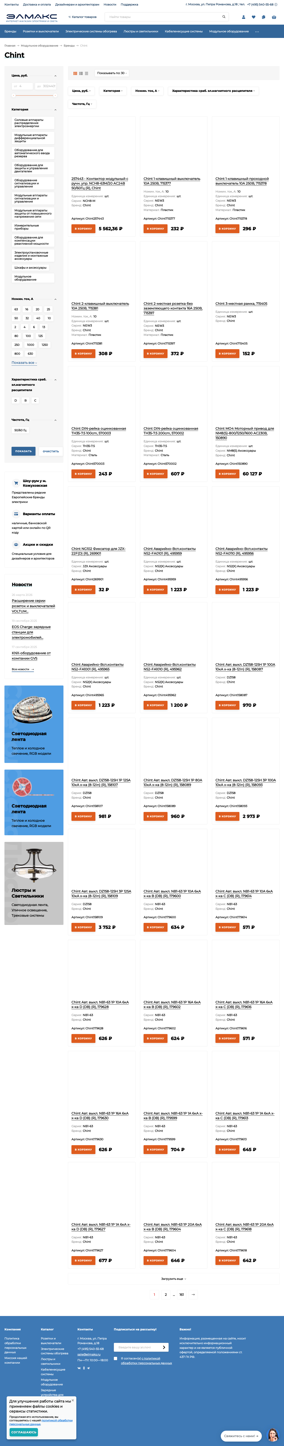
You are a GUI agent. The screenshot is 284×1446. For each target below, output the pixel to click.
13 (43, 327)
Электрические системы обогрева (54, 1351)
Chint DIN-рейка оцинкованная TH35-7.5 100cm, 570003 (98, 430)
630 (30, 353)
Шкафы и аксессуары (30, 267)
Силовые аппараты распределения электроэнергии (28, 123)
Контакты (11, 4)
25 (48, 309)
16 (26, 309)
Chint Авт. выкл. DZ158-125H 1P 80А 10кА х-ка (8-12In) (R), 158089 (173, 782)
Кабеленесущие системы (53, 1372)
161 (181, 1294)
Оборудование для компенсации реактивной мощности (31, 240)
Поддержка (129, 4)
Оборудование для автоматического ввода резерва (32, 153)
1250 (45, 345)
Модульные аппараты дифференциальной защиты (30, 138)
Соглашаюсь (23, 1432)
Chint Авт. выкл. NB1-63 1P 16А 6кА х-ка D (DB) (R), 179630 (99, 1115)
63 (16, 309)
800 (17, 353)
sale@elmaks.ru (89, 1354)
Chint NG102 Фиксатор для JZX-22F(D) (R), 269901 (98, 551)
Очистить (51, 451)
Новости (110, 4)
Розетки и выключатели (51, 1341)
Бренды (69, 45)
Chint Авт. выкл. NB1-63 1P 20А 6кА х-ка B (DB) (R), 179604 (173, 1226)
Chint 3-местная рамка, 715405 (241, 303)
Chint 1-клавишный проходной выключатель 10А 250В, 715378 (242, 181)
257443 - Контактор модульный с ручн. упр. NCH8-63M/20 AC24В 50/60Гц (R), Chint (99, 183)
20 (37, 309)
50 (16, 318)
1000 (30, 345)
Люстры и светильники (50, 1361)
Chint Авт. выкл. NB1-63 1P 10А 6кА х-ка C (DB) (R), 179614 (244, 893)
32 (27, 318)
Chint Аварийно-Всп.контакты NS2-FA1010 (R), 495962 (170, 666)
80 (16, 336)
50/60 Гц (20, 430)
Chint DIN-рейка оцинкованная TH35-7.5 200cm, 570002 (171, 430)
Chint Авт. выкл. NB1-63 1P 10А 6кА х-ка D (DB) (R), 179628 (100, 1004)
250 (17, 345)
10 (49, 318)
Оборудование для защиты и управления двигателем (31, 168)
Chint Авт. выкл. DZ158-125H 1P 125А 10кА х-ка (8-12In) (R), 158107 (100, 782)
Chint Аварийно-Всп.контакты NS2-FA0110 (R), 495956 (241, 551)
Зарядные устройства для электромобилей (53, 1394)
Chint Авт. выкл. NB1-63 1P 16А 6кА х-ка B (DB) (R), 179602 (172, 1004)
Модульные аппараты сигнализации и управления (30, 198)
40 (38, 318)
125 (40, 336)
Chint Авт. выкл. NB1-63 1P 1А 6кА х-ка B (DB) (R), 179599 (173, 1115)
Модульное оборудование (39, 45)
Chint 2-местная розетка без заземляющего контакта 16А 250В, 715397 (173, 308)
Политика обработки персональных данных (15, 1345)
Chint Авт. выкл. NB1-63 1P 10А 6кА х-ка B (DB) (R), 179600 (172, 893)
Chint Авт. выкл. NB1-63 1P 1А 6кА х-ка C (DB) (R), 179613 (244, 1115)
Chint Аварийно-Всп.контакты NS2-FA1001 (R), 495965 (97, 666)
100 (28, 336)
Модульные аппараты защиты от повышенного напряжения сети (32, 213)
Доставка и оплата (37, 4)
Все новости (23, 669)
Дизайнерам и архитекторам (77, 4)
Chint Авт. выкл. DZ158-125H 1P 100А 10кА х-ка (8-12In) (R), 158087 (245, 666)
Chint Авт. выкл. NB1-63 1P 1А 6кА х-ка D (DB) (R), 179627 (100, 1226)
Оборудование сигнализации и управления (26, 183)
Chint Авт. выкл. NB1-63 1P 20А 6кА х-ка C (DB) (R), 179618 (244, 1226)
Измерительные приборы (26, 227)
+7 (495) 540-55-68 (260, 4)
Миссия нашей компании (15, 1360)
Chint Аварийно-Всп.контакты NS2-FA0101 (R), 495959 (170, 551)
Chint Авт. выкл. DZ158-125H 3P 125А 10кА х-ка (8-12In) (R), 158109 (101, 893)
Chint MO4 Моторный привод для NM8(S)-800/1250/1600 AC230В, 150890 (244, 433)
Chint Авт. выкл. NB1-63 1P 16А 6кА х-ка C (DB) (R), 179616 (243, 1004)
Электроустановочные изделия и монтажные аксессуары (31, 255)
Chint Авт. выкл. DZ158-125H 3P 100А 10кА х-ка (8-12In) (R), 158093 (245, 782)
